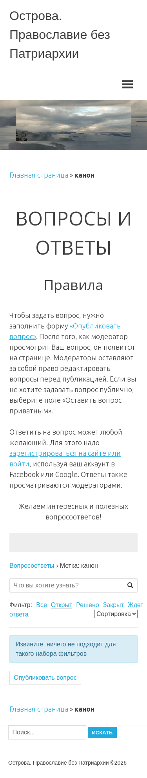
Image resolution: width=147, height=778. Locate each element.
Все (41, 605)
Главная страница (38, 175)
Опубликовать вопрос (45, 677)
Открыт (62, 605)
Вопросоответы (31, 565)
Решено (87, 605)
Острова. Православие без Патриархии (59, 35)
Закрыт (113, 605)
